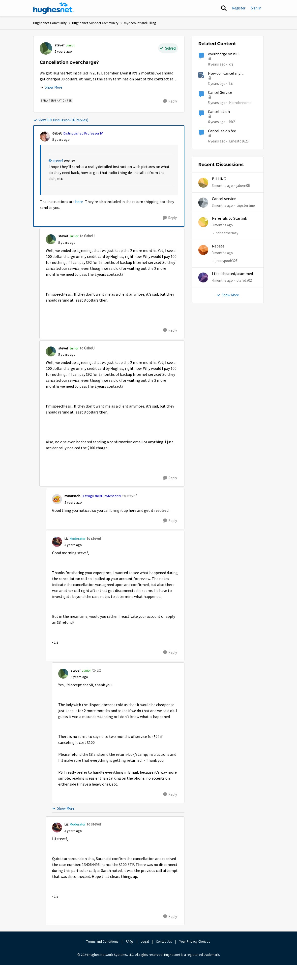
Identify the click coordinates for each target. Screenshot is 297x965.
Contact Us (164, 941)
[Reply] (170, 101)
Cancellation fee (222, 131)
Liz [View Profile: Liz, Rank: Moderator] (66, 538)
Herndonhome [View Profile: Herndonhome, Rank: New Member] (240, 102)
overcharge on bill (223, 54)
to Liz (96, 670)
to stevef (129, 495)
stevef (58, 160)
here (79, 201)
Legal (145, 941)
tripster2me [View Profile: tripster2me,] (246, 205)
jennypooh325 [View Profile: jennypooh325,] (226, 260)
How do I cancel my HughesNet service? (224, 73)
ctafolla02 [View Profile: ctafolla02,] (244, 280)
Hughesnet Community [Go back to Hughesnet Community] (50, 23)
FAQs (130, 941)
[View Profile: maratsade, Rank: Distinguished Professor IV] (57, 499)
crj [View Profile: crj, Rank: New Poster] (231, 64)
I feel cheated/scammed (232, 273)
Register (238, 8)
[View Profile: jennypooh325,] (203, 250)
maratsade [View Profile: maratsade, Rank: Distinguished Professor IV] (72, 496)
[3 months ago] (222, 186)
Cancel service (224, 198)
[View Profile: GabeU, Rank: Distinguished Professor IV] (45, 136)
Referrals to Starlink (229, 218)
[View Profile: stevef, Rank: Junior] (46, 48)
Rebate (218, 246)
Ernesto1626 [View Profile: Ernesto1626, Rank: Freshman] (238, 140)
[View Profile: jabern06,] (203, 183)
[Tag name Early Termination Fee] (56, 100)
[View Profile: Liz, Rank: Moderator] (57, 542)
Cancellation (219, 111)
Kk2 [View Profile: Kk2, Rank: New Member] (232, 121)
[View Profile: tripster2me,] (203, 202)
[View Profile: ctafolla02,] (203, 277)
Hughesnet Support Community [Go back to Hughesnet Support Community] (95, 23)
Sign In (256, 8)
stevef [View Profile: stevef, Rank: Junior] (59, 45)
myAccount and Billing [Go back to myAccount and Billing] (140, 23)
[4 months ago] (222, 280)
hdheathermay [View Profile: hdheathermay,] (227, 233)
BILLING (219, 178)
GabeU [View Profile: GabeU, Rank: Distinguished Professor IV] (57, 133)
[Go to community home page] (53, 8)
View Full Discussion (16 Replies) (60, 120)
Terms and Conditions (102, 941)
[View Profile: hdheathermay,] (203, 222)
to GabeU (87, 236)
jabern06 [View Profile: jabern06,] (243, 185)
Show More (51, 87)
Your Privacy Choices (195, 941)
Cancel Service (220, 92)
